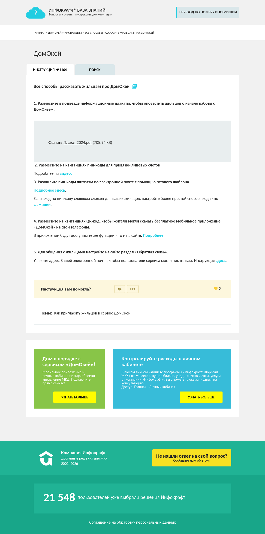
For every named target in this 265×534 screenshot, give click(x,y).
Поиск (94, 70)
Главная (39, 32)
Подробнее (153, 235)
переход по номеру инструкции (208, 12)
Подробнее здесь (49, 190)
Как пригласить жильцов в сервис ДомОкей (92, 313)
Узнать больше (74, 397)
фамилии (42, 204)
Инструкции (73, 32)
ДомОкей (54, 32)
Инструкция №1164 (50, 70)
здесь (221, 260)
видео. (66, 173)
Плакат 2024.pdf (77, 142)
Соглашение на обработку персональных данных (132, 522)
